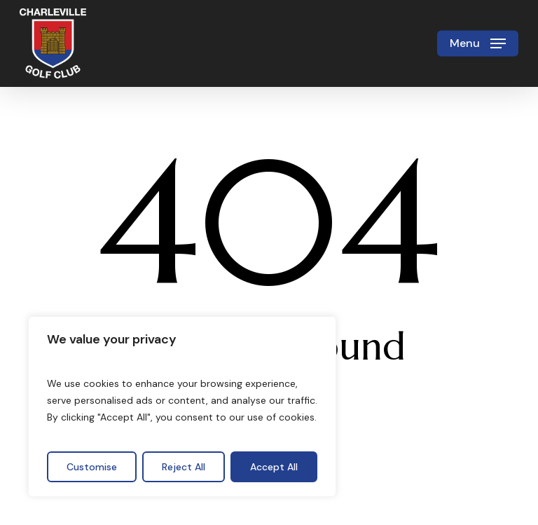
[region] (182, 406)
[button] (477, 43)
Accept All (274, 467)
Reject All (183, 467)
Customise (92, 467)
